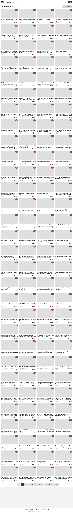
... (53, 484)
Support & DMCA (28, 509)
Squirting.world (35, 511)
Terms (37, 509)
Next (57, 484)
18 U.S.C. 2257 (45, 509)
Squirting (12, 2)
